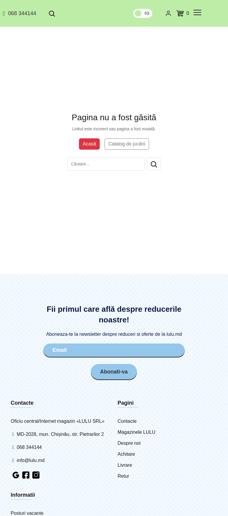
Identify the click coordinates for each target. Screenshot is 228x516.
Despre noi (129, 443)
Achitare (126, 454)
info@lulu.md (28, 460)
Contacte (127, 421)
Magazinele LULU (136, 432)
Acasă (89, 143)
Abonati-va (114, 372)
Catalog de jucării (126, 143)
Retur (123, 476)
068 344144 (18, 13)
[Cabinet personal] (168, 13)
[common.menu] (197, 12)
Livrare (125, 465)
